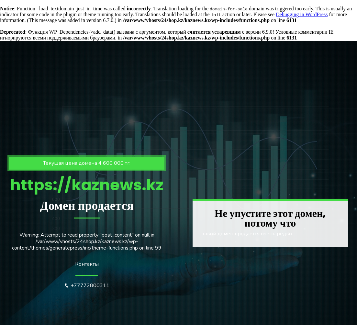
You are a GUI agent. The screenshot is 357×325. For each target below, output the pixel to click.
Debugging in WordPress (302, 14)
